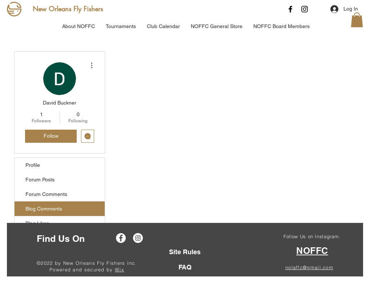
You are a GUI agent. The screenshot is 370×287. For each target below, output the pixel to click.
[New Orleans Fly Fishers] (69, 9)
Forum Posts (40, 179)
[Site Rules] (185, 251)
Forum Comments (46, 194)
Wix (119, 269)
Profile (32, 165)
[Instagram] (304, 9)
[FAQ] (185, 267)
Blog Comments (43, 209)
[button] (357, 19)
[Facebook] (290, 9)
